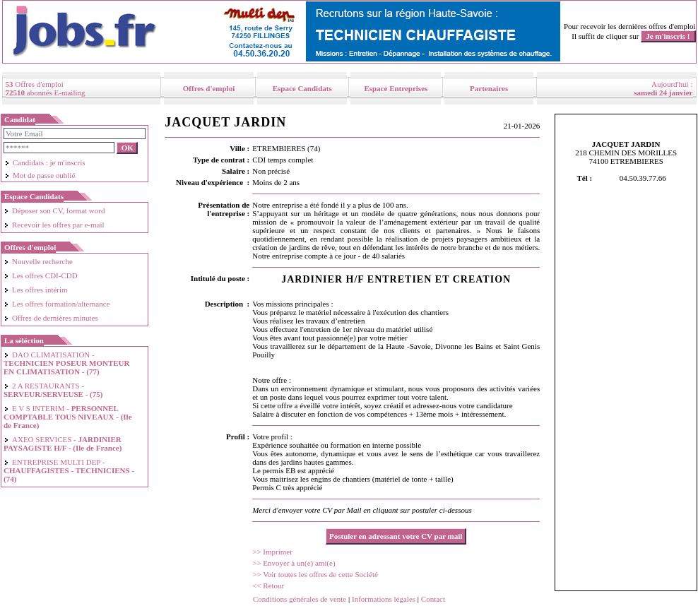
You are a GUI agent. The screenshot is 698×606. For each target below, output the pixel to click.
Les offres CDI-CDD (41, 275)
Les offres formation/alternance (57, 303)
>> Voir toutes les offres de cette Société (315, 574)
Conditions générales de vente (299, 599)
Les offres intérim (36, 289)
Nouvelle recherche (38, 261)
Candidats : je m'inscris (44, 162)
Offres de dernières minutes (51, 318)
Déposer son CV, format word (54, 210)
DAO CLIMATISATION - (66, 363)
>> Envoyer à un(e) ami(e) (293, 563)
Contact (433, 599)
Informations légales (383, 599)
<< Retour (268, 585)
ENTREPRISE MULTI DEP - (69, 470)
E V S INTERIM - (68, 416)
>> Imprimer (272, 551)
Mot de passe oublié (39, 175)
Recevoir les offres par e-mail (54, 224)
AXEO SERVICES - (63, 443)
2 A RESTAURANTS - (53, 389)
